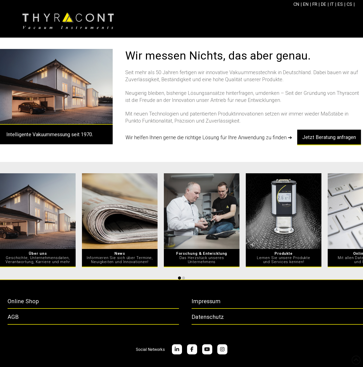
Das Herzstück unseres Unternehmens (201, 257)
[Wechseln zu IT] (333, 4)
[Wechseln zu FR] (316, 4)
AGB (13, 317)
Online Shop (23, 301)
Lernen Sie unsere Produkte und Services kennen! (283, 257)
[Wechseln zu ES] (341, 4)
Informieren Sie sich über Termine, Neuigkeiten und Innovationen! (120, 257)
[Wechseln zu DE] (324, 4)
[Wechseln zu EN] (307, 4)
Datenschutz (208, 317)
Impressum (206, 301)
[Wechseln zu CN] (297, 4)
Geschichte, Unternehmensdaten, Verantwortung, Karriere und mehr (38, 257)
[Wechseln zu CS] (351, 4)
